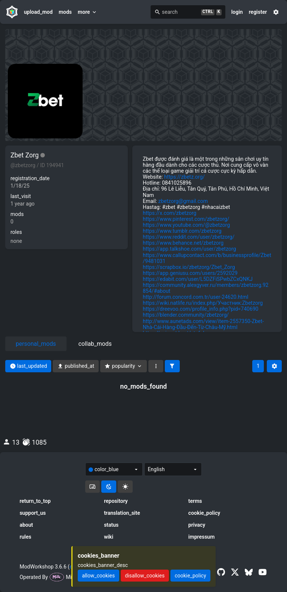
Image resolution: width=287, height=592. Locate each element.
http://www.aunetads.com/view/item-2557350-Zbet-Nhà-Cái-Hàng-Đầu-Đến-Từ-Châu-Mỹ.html (203, 324)
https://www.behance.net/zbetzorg (183, 243)
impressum (201, 537)
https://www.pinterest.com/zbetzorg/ (186, 219)
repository (116, 501)
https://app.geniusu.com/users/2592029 (190, 273)
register (258, 12)
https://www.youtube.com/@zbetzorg (186, 225)
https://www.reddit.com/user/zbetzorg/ (188, 237)
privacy (196, 525)
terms (195, 501)
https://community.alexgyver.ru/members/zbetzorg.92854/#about (206, 288)
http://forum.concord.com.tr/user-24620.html (195, 297)
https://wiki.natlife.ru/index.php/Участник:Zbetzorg (203, 303)
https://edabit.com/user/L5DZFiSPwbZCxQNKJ (198, 279)
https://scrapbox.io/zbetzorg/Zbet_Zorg (189, 267)
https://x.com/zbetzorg (169, 213)
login (237, 12)
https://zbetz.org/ (184, 177)
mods (65, 12)
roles (16, 232)
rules (25, 537)
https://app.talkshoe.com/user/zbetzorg (189, 249)
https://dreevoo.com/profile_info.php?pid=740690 (200, 309)
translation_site (122, 513)
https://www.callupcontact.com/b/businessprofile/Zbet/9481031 (207, 258)
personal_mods (36, 343)
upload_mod (38, 12)
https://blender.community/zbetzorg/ (186, 315)
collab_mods (95, 343)
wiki (108, 537)
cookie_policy (204, 513)
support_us (32, 513)
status (111, 525)
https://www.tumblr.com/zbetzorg (182, 231)
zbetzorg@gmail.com (183, 201)
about (26, 525)
